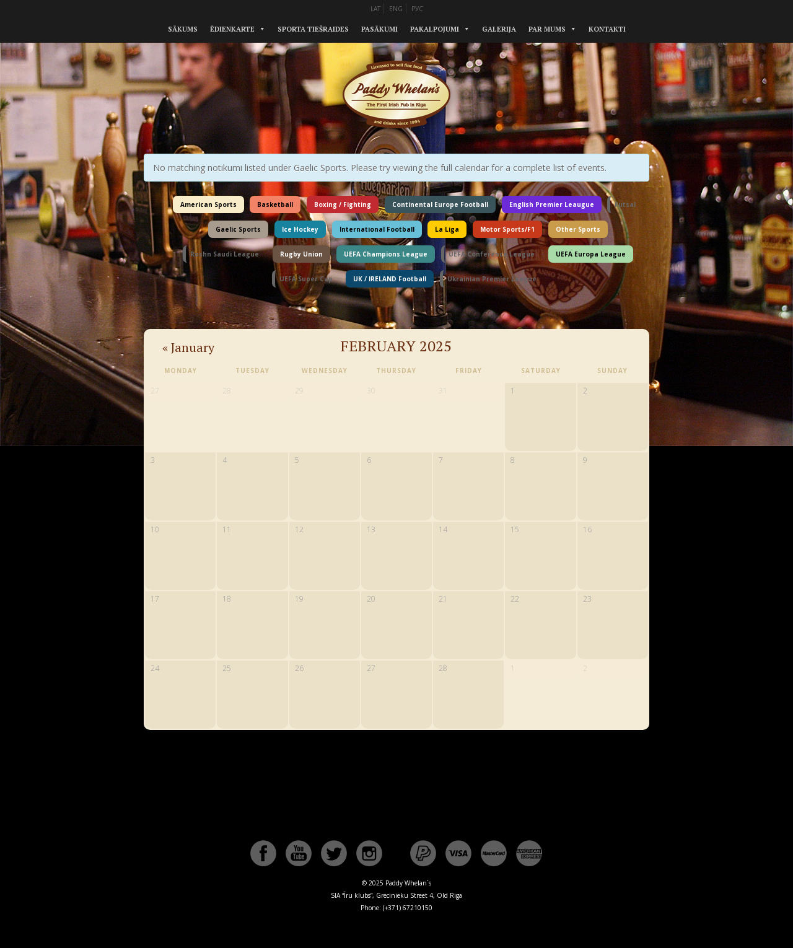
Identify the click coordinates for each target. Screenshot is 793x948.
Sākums (183, 29)
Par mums (547, 29)
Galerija (499, 29)
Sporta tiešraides (313, 29)
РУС (417, 8)
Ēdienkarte (232, 29)
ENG (396, 8)
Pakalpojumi (434, 29)
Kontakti (607, 29)
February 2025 (396, 346)
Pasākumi (379, 29)
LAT (375, 8)
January (188, 347)
